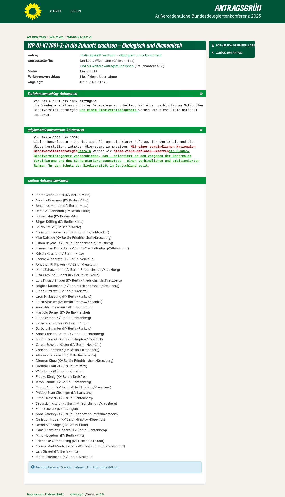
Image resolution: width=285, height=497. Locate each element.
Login (75, 11)
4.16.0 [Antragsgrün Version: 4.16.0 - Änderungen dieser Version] (100, 494)
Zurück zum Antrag (229, 52)
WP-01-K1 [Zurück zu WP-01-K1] (57, 37)
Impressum (35, 494)
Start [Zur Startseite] (55, 11)
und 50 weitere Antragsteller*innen (106, 66)
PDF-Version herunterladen (235, 45)
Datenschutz (54, 494)
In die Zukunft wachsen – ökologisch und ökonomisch (121, 55)
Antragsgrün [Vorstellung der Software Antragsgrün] (77, 494)
